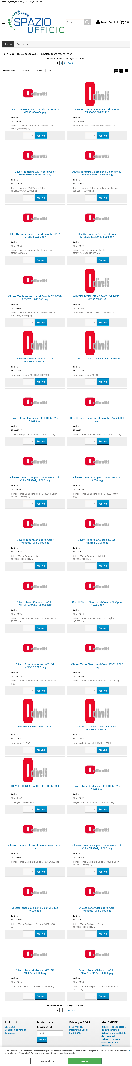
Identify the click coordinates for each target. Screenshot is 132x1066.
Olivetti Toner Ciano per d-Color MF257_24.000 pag (97, 421)
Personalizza (47, 1061)
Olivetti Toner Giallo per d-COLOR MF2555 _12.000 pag (97, 789)
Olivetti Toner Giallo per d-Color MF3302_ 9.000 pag (35, 911)
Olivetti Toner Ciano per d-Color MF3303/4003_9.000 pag (35, 543)
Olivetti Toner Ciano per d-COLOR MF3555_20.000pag (97, 543)
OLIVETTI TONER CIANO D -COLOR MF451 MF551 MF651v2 (97, 299)
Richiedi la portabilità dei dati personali (114, 1036)
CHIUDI (129, 1050)
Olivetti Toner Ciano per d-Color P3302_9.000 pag (97, 667)
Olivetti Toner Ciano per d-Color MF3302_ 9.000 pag (97, 480)
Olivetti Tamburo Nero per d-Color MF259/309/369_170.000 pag (97, 237)
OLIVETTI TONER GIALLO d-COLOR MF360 (35, 787)
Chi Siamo (10, 1028)
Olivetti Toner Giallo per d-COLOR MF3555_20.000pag (35, 973)
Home (8, 45)
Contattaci (22, 45)
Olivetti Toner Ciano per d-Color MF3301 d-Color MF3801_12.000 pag (35, 480)
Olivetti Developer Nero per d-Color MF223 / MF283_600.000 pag (35, 112)
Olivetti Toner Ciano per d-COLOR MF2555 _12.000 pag (35, 421)
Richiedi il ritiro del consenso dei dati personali (110, 1044)
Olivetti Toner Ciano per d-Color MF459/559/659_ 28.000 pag (35, 605)
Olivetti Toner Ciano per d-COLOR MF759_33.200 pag (35, 667)
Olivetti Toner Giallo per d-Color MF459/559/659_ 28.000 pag (97, 973)
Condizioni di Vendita (15, 1031)
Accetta (84, 1061)
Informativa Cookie (78, 1031)
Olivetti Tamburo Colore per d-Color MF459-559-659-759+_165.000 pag (97, 175)
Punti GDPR (75, 1034)
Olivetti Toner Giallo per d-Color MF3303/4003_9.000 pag (97, 911)
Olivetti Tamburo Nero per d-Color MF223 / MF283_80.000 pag (35, 237)
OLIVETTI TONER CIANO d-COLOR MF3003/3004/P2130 (35, 362)
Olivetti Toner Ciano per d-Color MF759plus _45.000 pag (97, 605)
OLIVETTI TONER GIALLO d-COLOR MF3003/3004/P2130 (97, 730)
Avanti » (71, 64)
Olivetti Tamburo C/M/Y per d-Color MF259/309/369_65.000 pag (35, 175)
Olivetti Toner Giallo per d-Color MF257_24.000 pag (35, 848)
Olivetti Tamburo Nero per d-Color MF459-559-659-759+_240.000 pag (35, 299)
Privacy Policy (76, 1028)
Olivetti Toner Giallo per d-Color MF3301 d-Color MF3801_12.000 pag (97, 848)
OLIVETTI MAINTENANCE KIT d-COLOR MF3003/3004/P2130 (97, 112)
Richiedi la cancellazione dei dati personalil (113, 1030)
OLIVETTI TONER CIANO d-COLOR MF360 (97, 360)
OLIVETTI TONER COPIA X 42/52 (35, 728)
